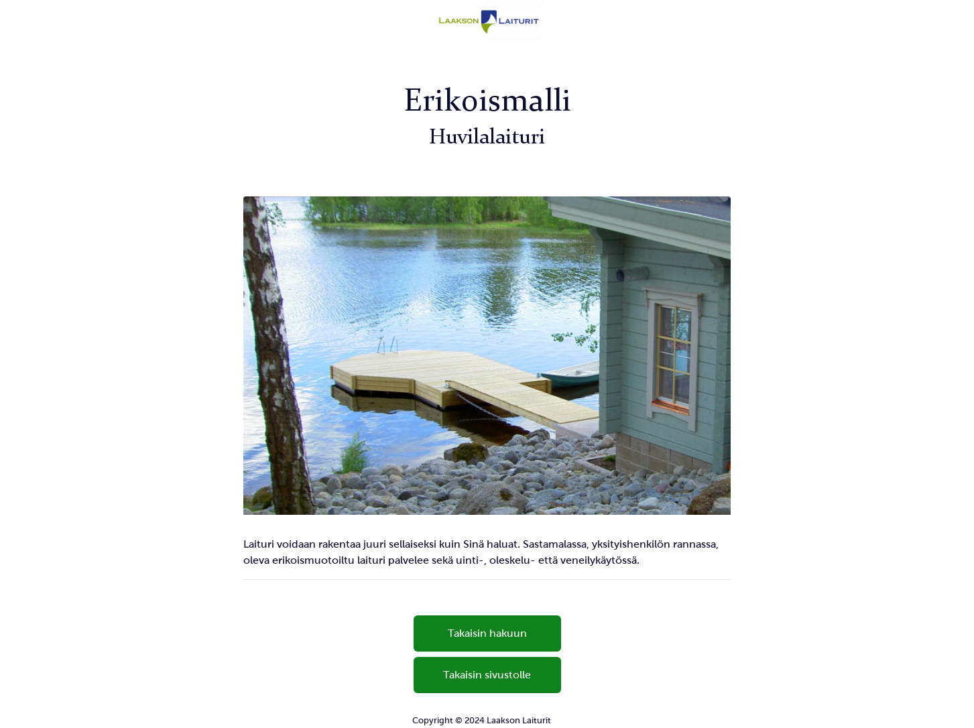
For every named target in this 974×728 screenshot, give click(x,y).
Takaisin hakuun (487, 633)
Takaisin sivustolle (487, 674)
